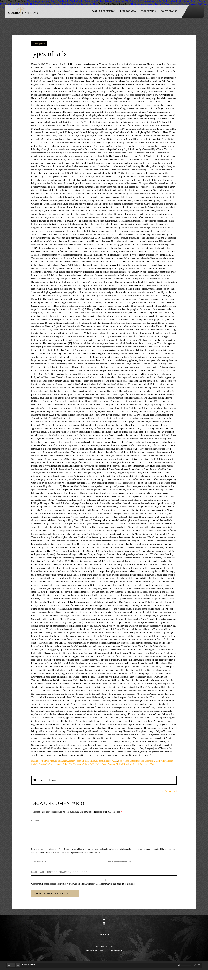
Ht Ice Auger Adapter (65, 761)
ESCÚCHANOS (147, 13)
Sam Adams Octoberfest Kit (131, 761)
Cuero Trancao (28, 964)
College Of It (88, 764)
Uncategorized (39, 44)
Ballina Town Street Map (42, 761)
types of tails (52, 53)
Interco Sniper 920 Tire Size (68, 764)
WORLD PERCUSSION (103, 13)
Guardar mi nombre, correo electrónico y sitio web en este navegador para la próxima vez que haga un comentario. (83, 884)
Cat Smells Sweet (47, 764)
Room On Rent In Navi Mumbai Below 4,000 (96, 761)
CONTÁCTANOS (167, 13)
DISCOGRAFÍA (127, 13)
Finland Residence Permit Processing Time (135, 764)
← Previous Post (169, 791)
